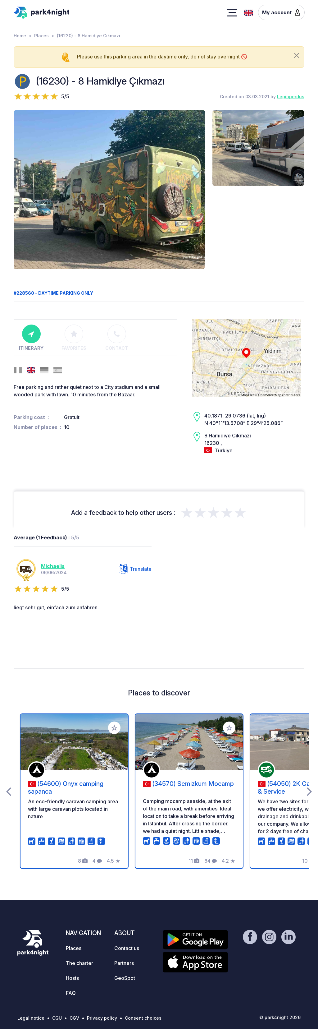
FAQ (71, 993)
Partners (124, 963)
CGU (57, 1018)
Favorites (73, 338)
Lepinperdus (290, 96)
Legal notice (30, 1018)
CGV (74, 1018)
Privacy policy (102, 1018)
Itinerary (31, 338)
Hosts (72, 978)
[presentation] (8, 791)
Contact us (126, 948)
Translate (135, 569)
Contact (116, 338)
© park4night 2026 (280, 1017)
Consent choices (143, 1018)
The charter (79, 963)
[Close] (296, 55)
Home (20, 35)
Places (41, 35)
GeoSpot (124, 978)
